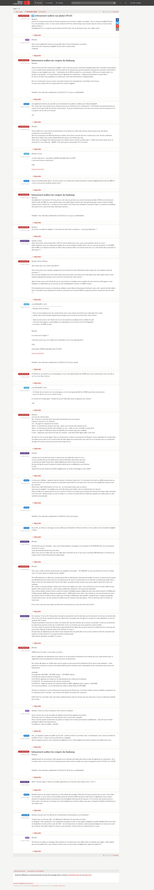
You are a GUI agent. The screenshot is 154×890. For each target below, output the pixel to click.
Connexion (42, 12)
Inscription (40, 871)
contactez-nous (61, 885)
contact (59, 3)
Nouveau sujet (31, 12)
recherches (55, 885)
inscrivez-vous (86, 875)
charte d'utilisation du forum (23, 883)
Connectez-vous (73, 875)
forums (38, 3)
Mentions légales (35, 885)
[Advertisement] (66, 862)
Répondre (36, 35)
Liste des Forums (19, 871)
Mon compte (135, 3)
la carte (49, 3)
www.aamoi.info (37, 169)
